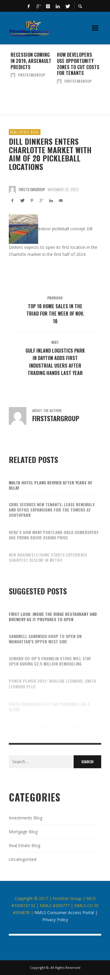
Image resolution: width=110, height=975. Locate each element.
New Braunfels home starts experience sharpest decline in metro (48, 561)
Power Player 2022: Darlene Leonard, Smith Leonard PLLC (52, 687)
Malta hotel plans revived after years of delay (50, 489)
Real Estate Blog (24, 132)
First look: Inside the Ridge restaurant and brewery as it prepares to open (53, 621)
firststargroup (31, 75)
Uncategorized (22, 859)
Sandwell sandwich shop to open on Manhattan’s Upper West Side (45, 644)
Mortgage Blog (23, 831)
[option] (32, 80)
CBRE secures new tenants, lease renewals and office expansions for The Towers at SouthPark (52, 514)
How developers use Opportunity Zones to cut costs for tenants (78, 63)
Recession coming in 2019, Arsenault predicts (31, 61)
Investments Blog (25, 818)
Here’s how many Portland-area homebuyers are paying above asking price (54, 540)
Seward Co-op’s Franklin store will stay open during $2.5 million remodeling (50, 666)
